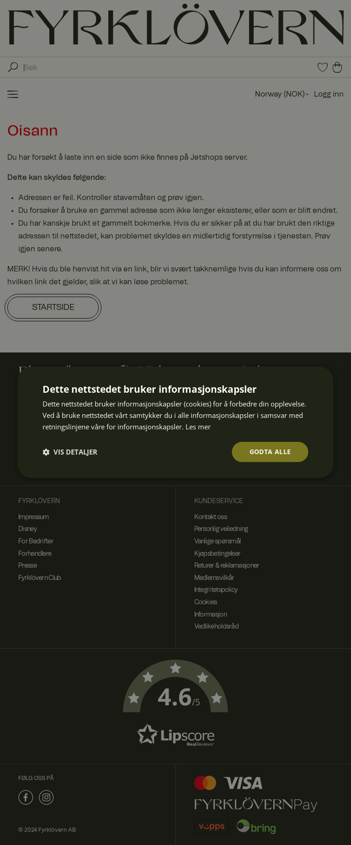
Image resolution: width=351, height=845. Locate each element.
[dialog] (175, 422)
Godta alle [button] (270, 451)
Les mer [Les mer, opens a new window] (198, 426)
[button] (70, 452)
